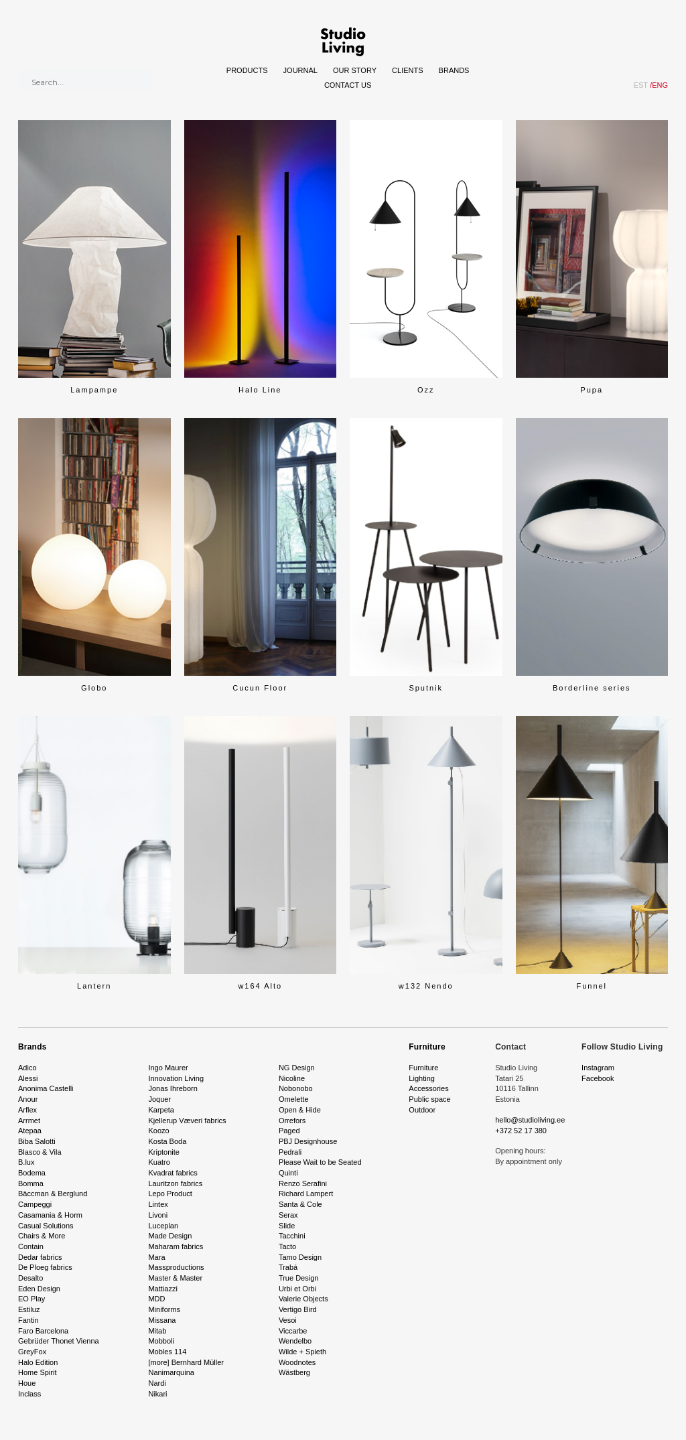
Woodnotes (297, 1362)
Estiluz (29, 1309)
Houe (27, 1383)
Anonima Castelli (46, 1088)
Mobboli (161, 1341)
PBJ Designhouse (308, 1141)
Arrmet (29, 1121)
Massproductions (176, 1267)
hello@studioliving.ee (530, 1120)
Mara (156, 1257)
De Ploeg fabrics (45, 1267)
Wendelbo (295, 1341)
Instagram (597, 1068)
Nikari (157, 1394)
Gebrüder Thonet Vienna (58, 1341)
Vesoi (288, 1320)
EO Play (31, 1299)
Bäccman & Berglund (52, 1194)
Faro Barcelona (43, 1331)
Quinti (288, 1173)
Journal (300, 70)
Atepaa (30, 1131)
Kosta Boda (167, 1141)
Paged (289, 1131)
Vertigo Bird (298, 1309)
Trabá (288, 1267)
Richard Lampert (306, 1194)
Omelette (294, 1099)
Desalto (30, 1278)
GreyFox (32, 1352)
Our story (354, 70)
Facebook (597, 1078)
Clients (407, 70)
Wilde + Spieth (302, 1352)
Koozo (158, 1131)
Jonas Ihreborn (172, 1088)
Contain (31, 1246)
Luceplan (163, 1226)
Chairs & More (41, 1236)
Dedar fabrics (40, 1257)
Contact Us (348, 85)
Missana (162, 1320)
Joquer (159, 1099)
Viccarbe (293, 1331)
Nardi (156, 1383)
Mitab (157, 1331)
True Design (299, 1278)
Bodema (32, 1173)
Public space (429, 1099)
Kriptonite (163, 1152)
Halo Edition (38, 1362)
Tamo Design (300, 1257)
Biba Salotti (37, 1141)
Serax (288, 1215)
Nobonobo (296, 1088)
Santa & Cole (300, 1204)
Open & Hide (300, 1110)
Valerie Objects (303, 1299)
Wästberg (294, 1372)
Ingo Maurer (168, 1068)
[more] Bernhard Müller (186, 1362)
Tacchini (292, 1236)
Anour (28, 1099)
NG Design (297, 1068)
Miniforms (164, 1309)
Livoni (157, 1215)
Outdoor (422, 1110)
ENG (659, 85)
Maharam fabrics (175, 1246)
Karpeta (161, 1110)
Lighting (422, 1078)
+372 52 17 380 (521, 1131)
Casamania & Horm (50, 1215)
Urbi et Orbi (297, 1289)
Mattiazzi (162, 1289)
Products (247, 70)
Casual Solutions (46, 1226)
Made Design (170, 1236)
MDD (156, 1299)
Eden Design (39, 1289)
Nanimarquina (171, 1372)
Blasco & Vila (40, 1152)
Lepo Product (170, 1194)
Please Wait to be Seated (320, 1162)
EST (641, 85)
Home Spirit (37, 1372)
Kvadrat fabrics (172, 1173)
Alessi (28, 1078)
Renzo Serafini (303, 1183)
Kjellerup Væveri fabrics (187, 1121)
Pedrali (290, 1152)
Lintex (157, 1204)
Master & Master (175, 1278)
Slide (287, 1226)
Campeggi (35, 1204)
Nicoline (292, 1078)
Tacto (287, 1246)
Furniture (427, 1047)
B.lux (26, 1162)
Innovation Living (176, 1078)
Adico (27, 1068)
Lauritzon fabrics (175, 1183)
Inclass (29, 1394)
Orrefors (292, 1121)
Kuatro (158, 1162)
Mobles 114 (167, 1352)
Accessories (428, 1088)
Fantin (28, 1320)
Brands (454, 70)
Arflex (27, 1110)
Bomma (31, 1183)
